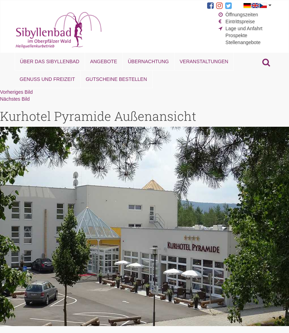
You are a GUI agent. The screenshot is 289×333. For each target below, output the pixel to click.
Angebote (103, 61)
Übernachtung (148, 61)
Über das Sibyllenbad (49, 61)
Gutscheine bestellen (116, 79)
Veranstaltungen (204, 61)
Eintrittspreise (240, 21)
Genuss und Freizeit (47, 79)
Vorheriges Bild (16, 92)
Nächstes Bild (15, 99)
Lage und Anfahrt (244, 28)
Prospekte (236, 35)
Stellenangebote (243, 42)
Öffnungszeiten (242, 14)
